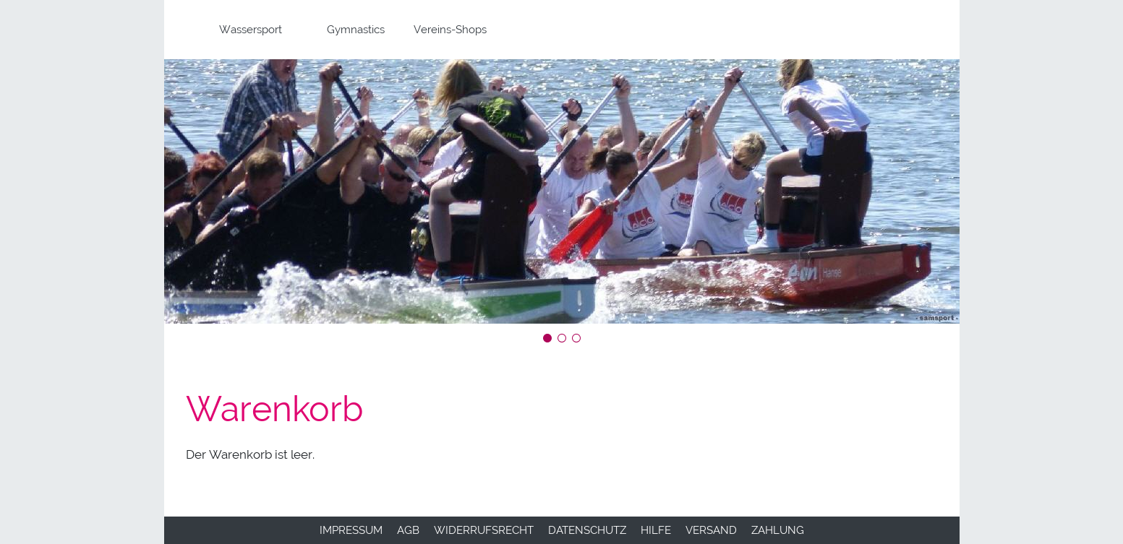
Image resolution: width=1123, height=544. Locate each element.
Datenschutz (587, 530)
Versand (711, 530)
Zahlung (777, 530)
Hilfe (656, 530)
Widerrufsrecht (484, 530)
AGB (408, 530)
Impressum (351, 530)
